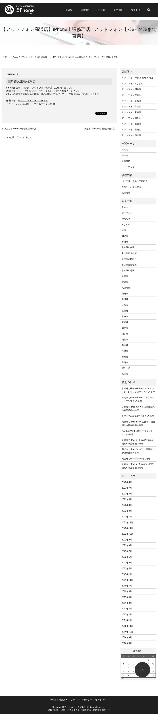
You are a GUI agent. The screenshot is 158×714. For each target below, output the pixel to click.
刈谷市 (125, 236)
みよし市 (126, 224)
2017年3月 (127, 608)
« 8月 (122, 678)
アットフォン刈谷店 (131, 89)
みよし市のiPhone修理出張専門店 (20, 128)
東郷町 (125, 322)
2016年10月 (127, 631)
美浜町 (125, 345)
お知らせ (32, 57)
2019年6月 (127, 591)
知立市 (125, 339)
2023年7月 (127, 488)
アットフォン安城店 (131, 101)
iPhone (15, 57)
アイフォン (23, 57)
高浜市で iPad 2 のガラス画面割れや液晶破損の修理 (138, 451)
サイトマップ (128, 167)
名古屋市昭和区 (129, 259)
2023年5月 (127, 493)
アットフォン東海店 (131, 112)
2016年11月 (127, 626)
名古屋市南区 (128, 247)
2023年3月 (127, 505)
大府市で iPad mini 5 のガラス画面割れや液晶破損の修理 (138, 423)
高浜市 (44, 57)
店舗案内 (93, 10)
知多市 (125, 333)
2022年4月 (127, 568)
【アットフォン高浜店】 (19, 103)
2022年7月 (127, 551)
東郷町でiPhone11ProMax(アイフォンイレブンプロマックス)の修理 (138, 390)
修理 (39, 57)
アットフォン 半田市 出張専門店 (137, 77)
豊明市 (125, 357)
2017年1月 (127, 620)
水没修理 (126, 193)
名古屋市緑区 (128, 270)
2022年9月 (127, 539)
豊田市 (125, 362)
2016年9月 (127, 637)
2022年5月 (127, 562)
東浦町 (125, 311)
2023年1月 (127, 516)
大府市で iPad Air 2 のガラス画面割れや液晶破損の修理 (138, 466)
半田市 (125, 241)
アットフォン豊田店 (131, 129)
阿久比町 (126, 368)
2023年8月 (127, 482)
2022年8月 (127, 545)
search (149, 10)
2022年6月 (127, 557)
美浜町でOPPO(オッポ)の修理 (136, 458)
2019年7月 (127, 585)
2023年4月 (127, 499)
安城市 (125, 282)
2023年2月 (127, 511)
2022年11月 (127, 528)
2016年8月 (127, 643)
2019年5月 (127, 597)
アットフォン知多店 (131, 118)
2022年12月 (127, 522)
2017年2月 (127, 614)
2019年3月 (127, 603)
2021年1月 (127, 574)
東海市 (125, 316)
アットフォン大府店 (131, 95)
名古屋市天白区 (129, 253)
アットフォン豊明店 (131, 123)
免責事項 (137, 10)
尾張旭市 (126, 287)
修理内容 (121, 10)
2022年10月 (127, 534)
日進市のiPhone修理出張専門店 (99, 128)
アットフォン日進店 (131, 106)
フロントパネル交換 (131, 187)
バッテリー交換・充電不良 (135, 181)
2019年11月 (127, 580)
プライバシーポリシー (81, 699)
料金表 (108, 10)
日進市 (125, 305)
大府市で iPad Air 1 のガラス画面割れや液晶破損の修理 (138, 442)
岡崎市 (125, 293)
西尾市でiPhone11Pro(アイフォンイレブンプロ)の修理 (138, 399)
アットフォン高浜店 (131, 135)
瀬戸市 (125, 328)
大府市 (125, 276)
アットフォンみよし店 (132, 83)
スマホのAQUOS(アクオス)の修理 (138, 416)
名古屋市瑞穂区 (129, 265)
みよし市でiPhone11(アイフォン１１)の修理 (137, 433)
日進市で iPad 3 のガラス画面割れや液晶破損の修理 (138, 408)
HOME (81, 10)
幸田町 (125, 299)
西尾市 (125, 351)
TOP (5, 57)
